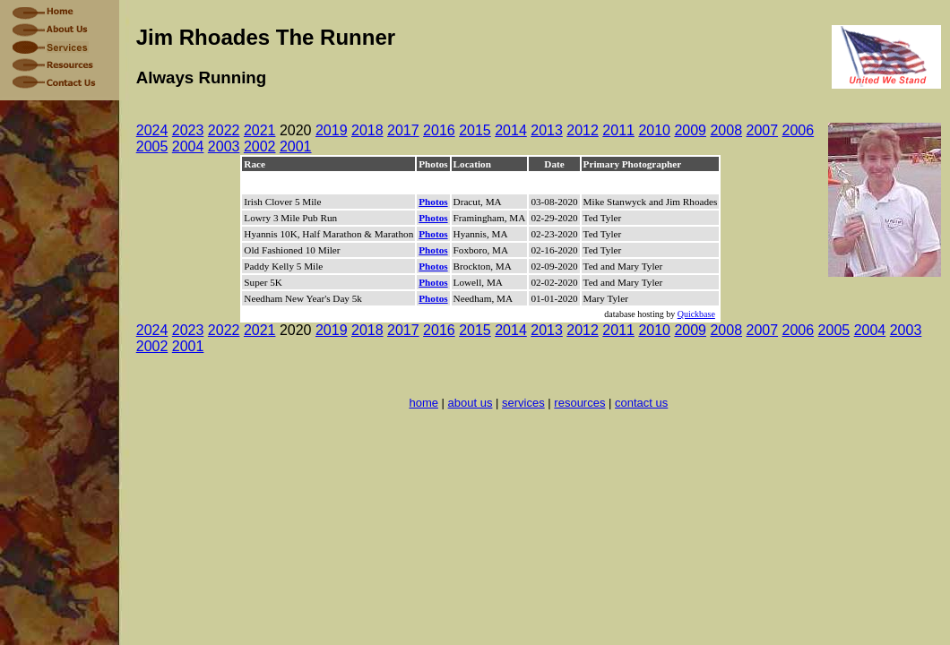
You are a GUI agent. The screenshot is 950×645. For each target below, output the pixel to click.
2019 (331, 130)
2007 (763, 130)
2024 (152, 130)
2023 (188, 130)
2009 (690, 130)
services (523, 402)
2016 (439, 130)
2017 (403, 130)
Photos (433, 201)
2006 (798, 130)
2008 (726, 130)
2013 (547, 130)
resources (579, 402)
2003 (224, 146)
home (423, 402)
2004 (188, 146)
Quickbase (696, 314)
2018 (367, 130)
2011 (618, 130)
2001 (296, 146)
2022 (224, 130)
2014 (511, 130)
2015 (475, 130)
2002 (260, 146)
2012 (582, 130)
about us (470, 402)
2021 (260, 130)
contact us (641, 402)
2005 (152, 146)
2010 (654, 130)
